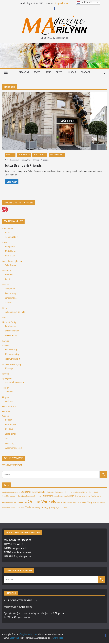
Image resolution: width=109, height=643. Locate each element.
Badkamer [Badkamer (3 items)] (26, 491)
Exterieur (9, 274)
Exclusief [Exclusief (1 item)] (79, 492)
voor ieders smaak (17, 552)
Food (4, 317)
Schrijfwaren (10, 265)
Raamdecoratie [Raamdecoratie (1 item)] (75, 502)
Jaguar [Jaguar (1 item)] (60, 496)
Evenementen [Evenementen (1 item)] (70, 492)
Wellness (9, 401)
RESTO (59, 72)
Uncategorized (9, 406)
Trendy (5, 387)
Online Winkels (33, 160)
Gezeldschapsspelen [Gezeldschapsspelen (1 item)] (9, 496)
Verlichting (9, 443)
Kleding (5, 345)
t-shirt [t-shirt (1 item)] (13, 508)
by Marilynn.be (17, 556)
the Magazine (17, 539)
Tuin (7, 438)
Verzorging (45, 160)
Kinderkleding (11, 349)
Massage (9, 368)
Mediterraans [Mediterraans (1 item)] (96, 496)
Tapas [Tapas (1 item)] (18, 508)
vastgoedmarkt (16, 548)
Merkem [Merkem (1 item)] (13, 502)
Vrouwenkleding (57, 155)
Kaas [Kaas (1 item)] (65, 496)
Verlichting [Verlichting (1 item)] (36, 508)
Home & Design (24, 155)
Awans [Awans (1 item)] (17, 492)
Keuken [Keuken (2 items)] (70, 495)
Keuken (8, 419)
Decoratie (10, 155)
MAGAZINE (24, 72)
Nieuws (5, 373)
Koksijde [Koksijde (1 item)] (78, 496)
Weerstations (11, 335)
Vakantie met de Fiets (15, 312)
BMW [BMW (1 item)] (34, 492)
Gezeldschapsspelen (14, 382)
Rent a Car (10, 255)
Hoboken (22, 160)
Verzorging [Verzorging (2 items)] (45, 507)
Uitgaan (5, 397)
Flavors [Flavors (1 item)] (85, 492)
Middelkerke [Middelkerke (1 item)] (22, 502)
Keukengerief (11, 424)
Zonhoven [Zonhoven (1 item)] (63, 508)
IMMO (48, 72)
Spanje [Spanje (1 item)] (102, 502)
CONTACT (85, 72)
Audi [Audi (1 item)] (4, 492)
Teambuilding (11, 237)
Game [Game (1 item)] (91, 492)
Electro (5, 284)
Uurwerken (7, 411)
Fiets (4, 308)
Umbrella (9, 391)
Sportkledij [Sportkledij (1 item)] (6, 508)
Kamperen (10, 246)
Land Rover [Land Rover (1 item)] (85, 496)
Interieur (9, 279)
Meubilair (9, 429)
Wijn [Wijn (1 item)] (57, 508)
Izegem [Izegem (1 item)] (55, 496)
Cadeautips (12, 160)
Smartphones (11, 297)
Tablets (8, 302)
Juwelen (5, 341)
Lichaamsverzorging (11, 364)
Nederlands (84, 2)
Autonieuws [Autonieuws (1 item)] (10, 492)
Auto (4, 242)
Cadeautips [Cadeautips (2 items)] (41, 492)
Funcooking (10, 293)
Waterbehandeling (13, 448)
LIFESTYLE (71, 72)
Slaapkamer (10, 433)
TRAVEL (37, 72)
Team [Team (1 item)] (22, 508)
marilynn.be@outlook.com (18, 606)
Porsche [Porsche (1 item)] (66, 502)
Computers (10, 288)
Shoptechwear (61, 3)
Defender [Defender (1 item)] (50, 492)
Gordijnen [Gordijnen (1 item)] (22, 496)
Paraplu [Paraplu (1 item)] (59, 502)
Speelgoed (7, 378)
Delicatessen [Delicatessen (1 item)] (59, 492)
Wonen (5, 416)
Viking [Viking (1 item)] (53, 508)
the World (13, 544)
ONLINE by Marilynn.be (13, 464)
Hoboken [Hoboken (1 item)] (37, 496)
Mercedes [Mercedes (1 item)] (6, 502)
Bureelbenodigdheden (12, 261)
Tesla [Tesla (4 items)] (28, 507)
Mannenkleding (39, 155)
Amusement (7, 228)
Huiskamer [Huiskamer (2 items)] (47, 495)
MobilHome (10, 251)
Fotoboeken (10, 326)
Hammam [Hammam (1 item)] (30, 496)
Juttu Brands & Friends (23, 165)
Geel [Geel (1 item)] (96, 492)
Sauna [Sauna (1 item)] (84, 502)
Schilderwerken (12, 330)
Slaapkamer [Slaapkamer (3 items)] (93, 502)
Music (8, 232)
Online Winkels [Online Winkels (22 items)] (42, 501)
